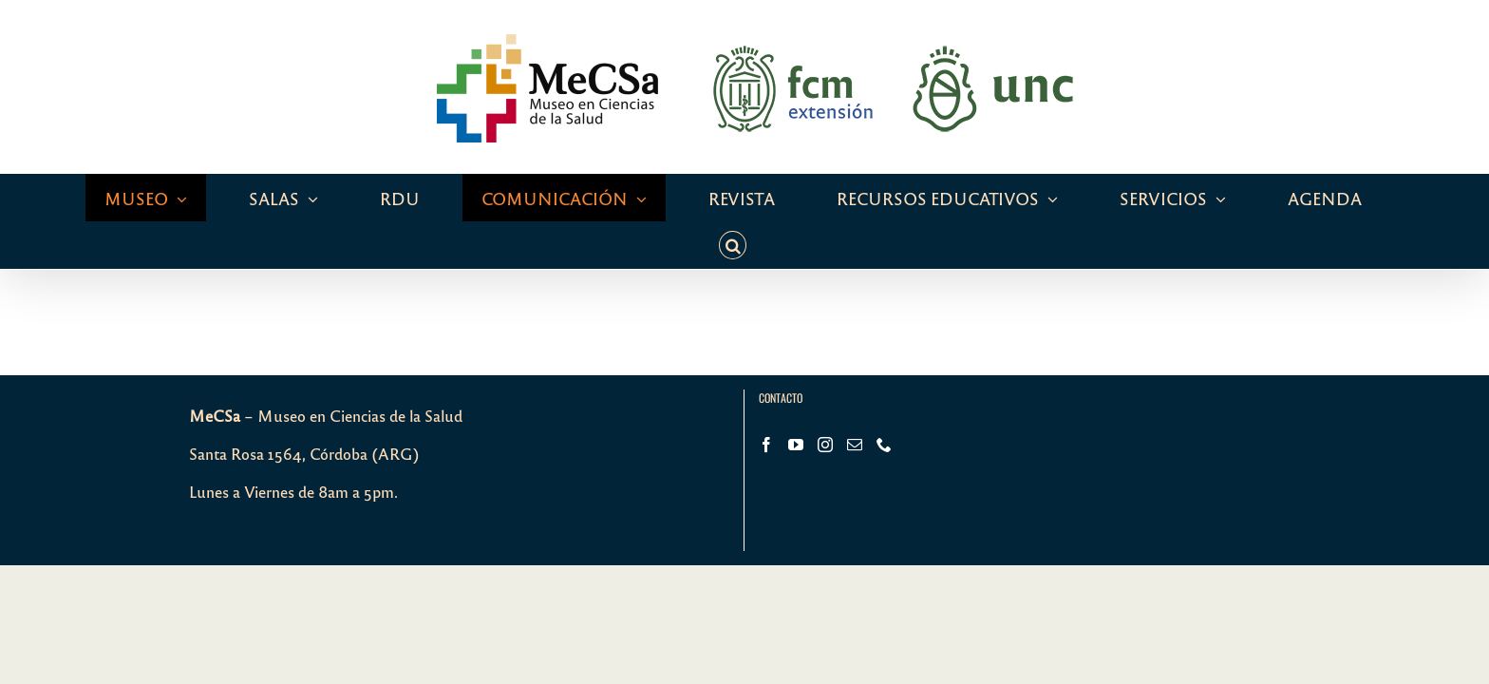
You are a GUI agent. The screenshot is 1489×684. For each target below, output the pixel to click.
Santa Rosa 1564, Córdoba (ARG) (304, 406)
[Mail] (854, 397)
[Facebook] (766, 397)
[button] (1309, 197)
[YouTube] (795, 397)
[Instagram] (825, 397)
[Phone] (884, 397)
